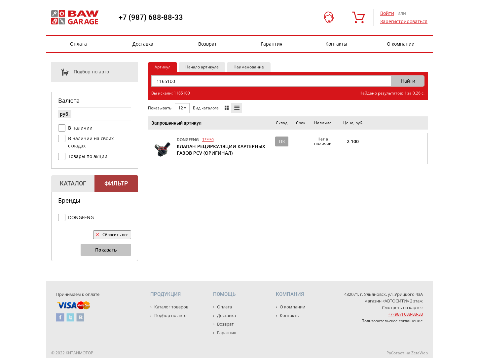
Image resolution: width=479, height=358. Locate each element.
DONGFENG (81, 217)
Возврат (207, 44)
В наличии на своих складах (91, 142)
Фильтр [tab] (116, 183)
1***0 (208, 139)
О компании (401, 44)
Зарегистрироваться (403, 21)
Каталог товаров (170, 307)
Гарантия (271, 44)
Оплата (78, 44)
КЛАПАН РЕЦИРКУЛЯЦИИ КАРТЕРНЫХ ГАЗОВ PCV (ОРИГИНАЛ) (221, 149)
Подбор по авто (80, 72)
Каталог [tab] (73, 183)
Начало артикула (202, 67)
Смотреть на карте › (402, 307)
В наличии (80, 128)
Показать (106, 250)
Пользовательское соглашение (392, 321)
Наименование (249, 67)
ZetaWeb (419, 353)
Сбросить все (112, 234)
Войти (387, 13)
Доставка (142, 44)
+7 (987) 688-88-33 (151, 17)
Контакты (336, 44)
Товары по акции (87, 156)
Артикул (162, 67)
